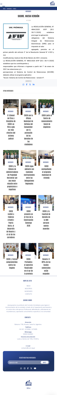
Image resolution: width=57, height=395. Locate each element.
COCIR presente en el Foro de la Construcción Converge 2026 (28, 220)
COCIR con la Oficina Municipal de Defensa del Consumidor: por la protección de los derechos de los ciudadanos (28, 131)
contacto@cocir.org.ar (28, 350)
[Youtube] (35, 370)
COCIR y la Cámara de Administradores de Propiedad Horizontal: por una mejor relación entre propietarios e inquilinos (12, 180)
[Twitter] (31, 370)
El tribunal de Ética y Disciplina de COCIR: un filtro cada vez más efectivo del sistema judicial (10, 127)
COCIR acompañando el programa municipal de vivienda (47, 174)
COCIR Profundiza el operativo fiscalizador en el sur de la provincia (28, 268)
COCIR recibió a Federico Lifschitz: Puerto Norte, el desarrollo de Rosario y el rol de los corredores (10, 226)
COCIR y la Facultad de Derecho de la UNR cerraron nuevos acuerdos (46, 222)
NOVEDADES (28, 11)
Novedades (10, 111)
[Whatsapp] (21, 370)
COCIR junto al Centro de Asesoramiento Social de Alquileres (47, 121)
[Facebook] (28, 370)
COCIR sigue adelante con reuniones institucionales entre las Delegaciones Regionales (29, 177)
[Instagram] (24, 370)
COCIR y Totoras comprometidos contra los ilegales (12, 265)
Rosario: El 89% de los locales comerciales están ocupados (46, 268)
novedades (45, 165)
